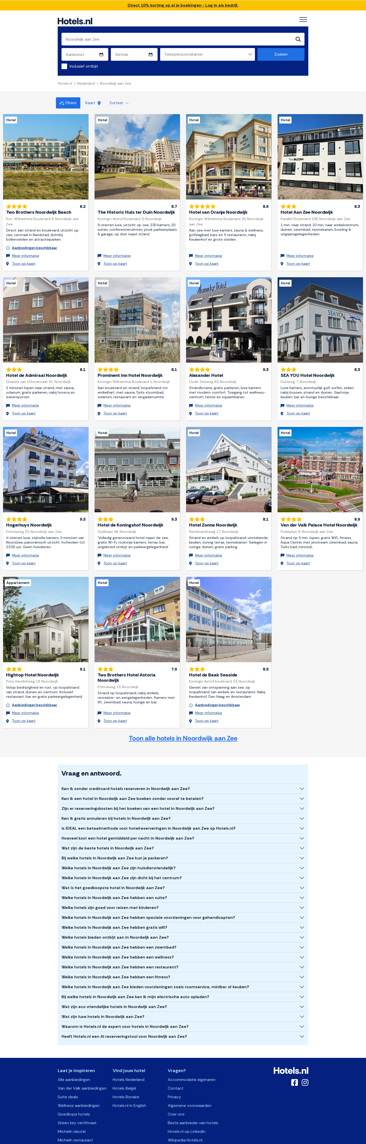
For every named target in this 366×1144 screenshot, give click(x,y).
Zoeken (281, 54)
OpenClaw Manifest (240, 1139)
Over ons (176, 1094)
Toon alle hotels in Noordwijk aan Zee (183, 719)
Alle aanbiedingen (74, 1059)
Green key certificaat (77, 1103)
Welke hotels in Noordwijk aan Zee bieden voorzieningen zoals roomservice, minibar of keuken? (155, 967)
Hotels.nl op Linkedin (186, 1111)
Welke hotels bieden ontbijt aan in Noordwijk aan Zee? (115, 917)
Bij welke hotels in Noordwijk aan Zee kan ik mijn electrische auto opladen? (135, 977)
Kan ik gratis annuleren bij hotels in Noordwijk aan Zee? (116, 798)
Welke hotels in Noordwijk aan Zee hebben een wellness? (118, 937)
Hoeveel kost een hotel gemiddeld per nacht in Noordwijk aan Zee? (128, 818)
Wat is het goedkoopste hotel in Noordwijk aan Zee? (113, 868)
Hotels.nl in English (129, 1085)
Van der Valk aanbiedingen (82, 1068)
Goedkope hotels (74, 1094)
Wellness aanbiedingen (79, 1085)
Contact (176, 1068)
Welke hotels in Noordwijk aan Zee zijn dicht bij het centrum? (122, 858)
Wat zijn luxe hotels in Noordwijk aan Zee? (103, 996)
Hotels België (124, 1068)
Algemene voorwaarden (189, 1085)
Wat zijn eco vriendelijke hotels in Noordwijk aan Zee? (114, 987)
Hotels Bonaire (126, 1077)
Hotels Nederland (128, 1059)
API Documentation (148, 1139)
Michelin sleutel (72, 1111)
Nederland (86, 84)
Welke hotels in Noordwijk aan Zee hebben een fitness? (116, 957)
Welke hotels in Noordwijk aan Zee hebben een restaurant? (120, 947)
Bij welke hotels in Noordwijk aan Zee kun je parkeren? (115, 838)
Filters (68, 103)
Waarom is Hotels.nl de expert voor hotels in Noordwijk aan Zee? (125, 1006)
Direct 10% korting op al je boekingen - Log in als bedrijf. (183, 5)
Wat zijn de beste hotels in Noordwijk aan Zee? (108, 828)
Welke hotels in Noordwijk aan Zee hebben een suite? (114, 877)
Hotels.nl (65, 84)
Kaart (93, 103)
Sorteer (119, 103)
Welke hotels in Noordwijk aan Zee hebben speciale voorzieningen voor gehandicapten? (148, 897)
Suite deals (68, 1077)
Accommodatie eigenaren (192, 1059)
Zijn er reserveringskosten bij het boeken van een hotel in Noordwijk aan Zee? (138, 788)
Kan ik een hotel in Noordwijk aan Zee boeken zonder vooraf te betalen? (133, 778)
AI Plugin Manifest (209, 1139)
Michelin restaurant (75, 1120)
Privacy (174, 1077)
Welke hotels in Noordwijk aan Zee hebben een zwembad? (119, 927)
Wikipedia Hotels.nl (185, 1120)
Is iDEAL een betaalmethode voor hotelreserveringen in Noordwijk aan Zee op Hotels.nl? (149, 808)
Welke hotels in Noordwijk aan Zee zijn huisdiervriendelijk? (119, 848)
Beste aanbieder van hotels (193, 1103)
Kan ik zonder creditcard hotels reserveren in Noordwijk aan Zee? (126, 768)
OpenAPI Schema (179, 1139)
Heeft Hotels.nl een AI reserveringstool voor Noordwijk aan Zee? (124, 1016)
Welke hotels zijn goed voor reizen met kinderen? (110, 887)
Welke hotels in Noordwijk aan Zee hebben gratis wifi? (114, 907)
